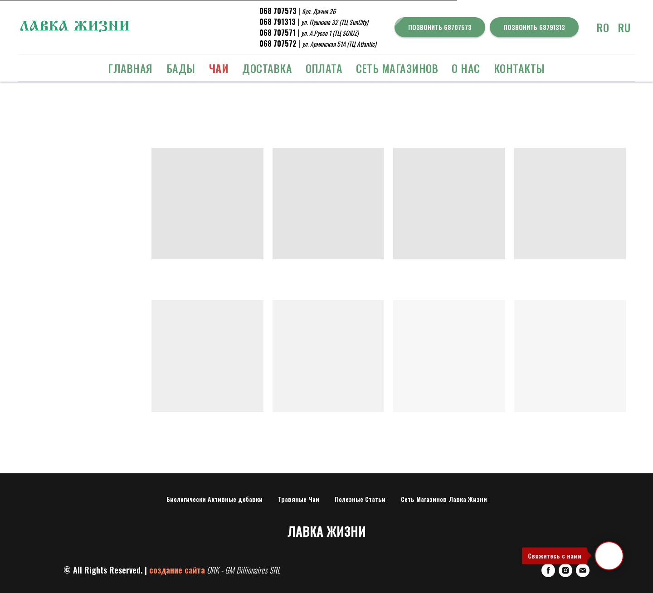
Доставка (267, 68)
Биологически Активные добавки (214, 499)
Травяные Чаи (298, 499)
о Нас (466, 68)
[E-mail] (583, 570)
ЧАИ (219, 68)
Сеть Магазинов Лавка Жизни (444, 499)
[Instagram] (565, 570)
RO (603, 27)
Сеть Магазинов (397, 68)
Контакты (519, 68)
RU (624, 27)
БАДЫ (180, 68)
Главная (130, 68)
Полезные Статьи (360, 499)
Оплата (324, 68)
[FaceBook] (548, 570)
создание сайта (177, 570)
